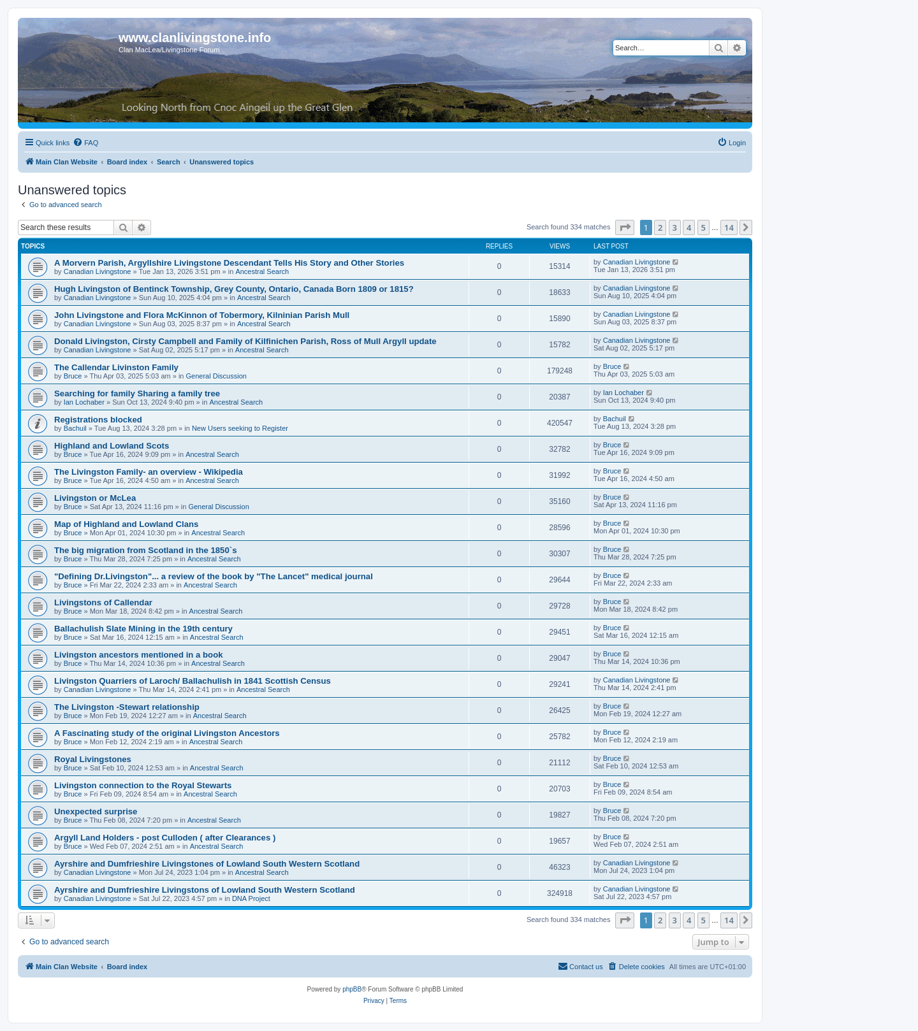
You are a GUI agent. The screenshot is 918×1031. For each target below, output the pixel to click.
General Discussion (216, 376)
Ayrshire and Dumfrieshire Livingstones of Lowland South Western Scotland (207, 864)
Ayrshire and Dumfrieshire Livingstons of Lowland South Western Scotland (204, 890)
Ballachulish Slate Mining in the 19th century (143, 628)
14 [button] (729, 227)
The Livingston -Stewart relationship (127, 707)
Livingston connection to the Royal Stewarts (142, 785)
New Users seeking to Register (240, 428)
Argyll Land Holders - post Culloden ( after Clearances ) (164, 837)
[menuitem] (85, 142)
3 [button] (675, 227)
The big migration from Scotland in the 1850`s (145, 550)
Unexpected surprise (95, 811)
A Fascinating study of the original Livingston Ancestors (167, 733)
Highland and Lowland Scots (111, 446)
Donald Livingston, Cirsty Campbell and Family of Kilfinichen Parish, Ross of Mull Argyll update (245, 341)
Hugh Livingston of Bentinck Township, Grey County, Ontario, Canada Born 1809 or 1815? (234, 289)
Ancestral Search (262, 271)
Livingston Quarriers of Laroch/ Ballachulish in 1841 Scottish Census (192, 681)
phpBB (351, 989)
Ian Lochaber (84, 402)
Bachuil (75, 428)
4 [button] (689, 227)
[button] (624, 227)
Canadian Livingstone (97, 271)
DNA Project (251, 898)
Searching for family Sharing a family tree (137, 393)
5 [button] (703, 227)
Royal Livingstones (92, 759)
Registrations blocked (98, 419)
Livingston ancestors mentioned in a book (138, 655)
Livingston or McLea (95, 498)
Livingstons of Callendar (103, 602)
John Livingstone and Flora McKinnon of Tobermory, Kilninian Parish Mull (201, 315)
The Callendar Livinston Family (116, 367)
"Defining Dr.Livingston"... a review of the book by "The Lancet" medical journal (213, 576)
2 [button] (660, 227)
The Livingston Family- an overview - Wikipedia (148, 472)
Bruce (73, 376)
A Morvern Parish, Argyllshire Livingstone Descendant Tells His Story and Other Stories (229, 263)
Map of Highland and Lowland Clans (126, 524)
